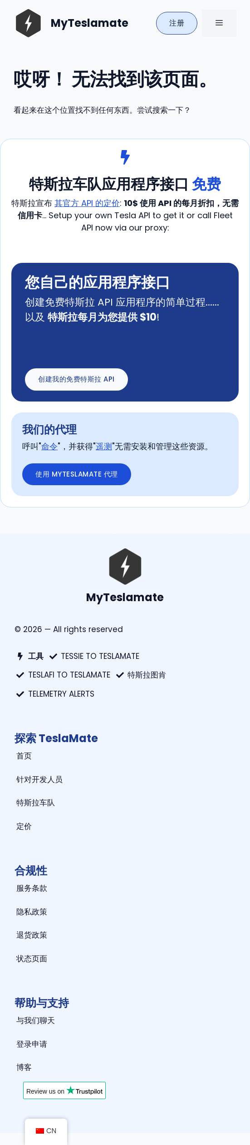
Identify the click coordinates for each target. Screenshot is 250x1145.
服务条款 (31, 888)
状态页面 (31, 958)
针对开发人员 (39, 779)
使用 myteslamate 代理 (76, 474)
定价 (24, 826)
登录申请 (31, 1044)
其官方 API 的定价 (87, 203)
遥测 (104, 446)
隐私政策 (31, 911)
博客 (24, 1067)
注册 (176, 23)
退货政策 (31, 934)
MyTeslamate (89, 22)
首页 (24, 755)
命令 (49, 446)
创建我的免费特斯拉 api (76, 379)
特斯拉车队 (35, 802)
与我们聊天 (35, 1020)
